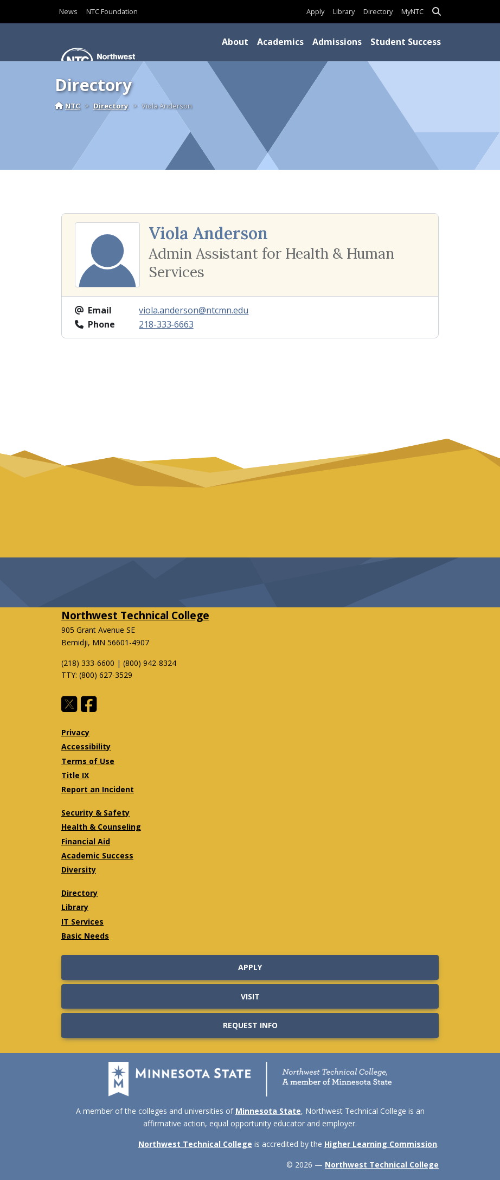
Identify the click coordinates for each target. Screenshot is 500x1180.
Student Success (405, 42)
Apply (315, 11)
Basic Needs (85, 936)
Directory (378, 11)
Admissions (337, 42)
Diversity (78, 869)
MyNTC (412, 11)
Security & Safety (95, 812)
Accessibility (86, 746)
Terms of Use (87, 761)
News (68, 11)
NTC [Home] (67, 106)
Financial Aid (85, 841)
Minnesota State (268, 1111)
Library (344, 11)
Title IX (75, 775)
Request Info (250, 1025)
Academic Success (97, 855)
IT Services (82, 921)
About (235, 42)
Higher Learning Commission (380, 1144)
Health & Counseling (101, 827)
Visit (250, 996)
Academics (280, 42)
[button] (436, 11)
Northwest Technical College (135, 615)
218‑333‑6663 (166, 324)
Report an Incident (97, 789)
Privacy (75, 732)
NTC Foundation (112, 11)
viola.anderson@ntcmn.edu (193, 310)
